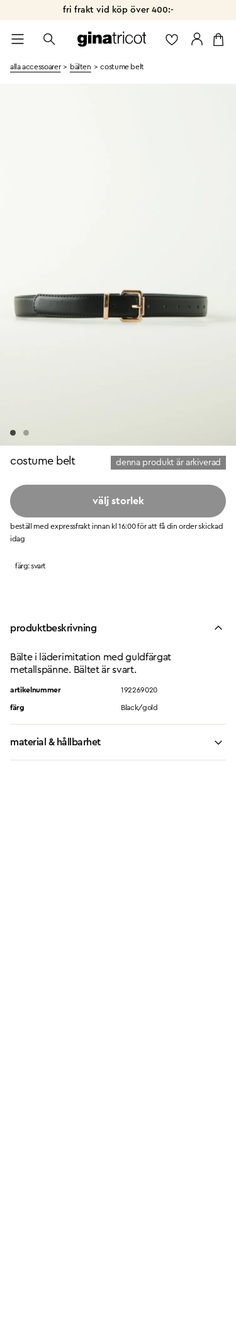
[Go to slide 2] (26, 433)
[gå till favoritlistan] (171, 39)
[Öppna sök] (49, 39)
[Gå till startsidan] (112, 39)
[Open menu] (18, 39)
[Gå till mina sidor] (197, 39)
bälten (80, 67)
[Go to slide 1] (13, 433)
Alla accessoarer (35, 67)
